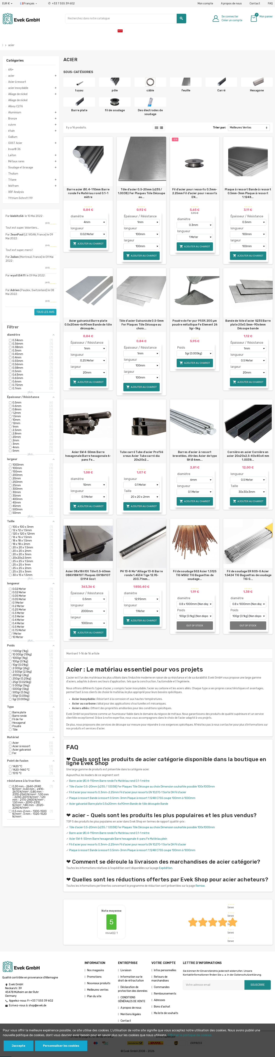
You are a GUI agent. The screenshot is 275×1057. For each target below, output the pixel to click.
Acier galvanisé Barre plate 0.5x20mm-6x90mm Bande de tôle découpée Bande (118, 803)
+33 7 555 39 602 (61, 3)
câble (150, 90)
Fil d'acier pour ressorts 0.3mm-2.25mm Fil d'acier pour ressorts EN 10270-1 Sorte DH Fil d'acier (127, 792)
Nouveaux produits (98, 983)
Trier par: (219, 127)
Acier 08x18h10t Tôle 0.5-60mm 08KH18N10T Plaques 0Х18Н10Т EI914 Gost (88, 575)
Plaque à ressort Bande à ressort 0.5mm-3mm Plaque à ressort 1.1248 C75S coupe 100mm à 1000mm (132, 798)
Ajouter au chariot (88, 243)
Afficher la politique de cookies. (190, 1035)
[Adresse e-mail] (213, 985)
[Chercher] (125, 18)
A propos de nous (231, 3)
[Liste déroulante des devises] (7, 4)
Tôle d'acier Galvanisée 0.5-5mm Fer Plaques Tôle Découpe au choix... (141, 324)
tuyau (79, 90)
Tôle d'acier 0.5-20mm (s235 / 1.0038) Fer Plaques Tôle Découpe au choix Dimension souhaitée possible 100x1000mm (142, 786)
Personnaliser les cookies (61, 1045)
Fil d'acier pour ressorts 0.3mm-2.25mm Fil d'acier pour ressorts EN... (194, 193)
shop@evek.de (37, 1005)
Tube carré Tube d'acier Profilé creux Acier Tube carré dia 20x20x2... (141, 456)
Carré (221, 90)
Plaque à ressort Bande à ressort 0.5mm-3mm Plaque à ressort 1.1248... (248, 193)
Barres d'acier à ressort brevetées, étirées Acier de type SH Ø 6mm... (195, 456)
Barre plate (79, 110)
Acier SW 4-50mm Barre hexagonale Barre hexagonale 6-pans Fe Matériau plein (118, 838)
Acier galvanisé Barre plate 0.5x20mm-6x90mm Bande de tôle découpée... (88, 324)
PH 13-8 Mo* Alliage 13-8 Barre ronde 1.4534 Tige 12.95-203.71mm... (141, 575)
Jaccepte (18, 1045)
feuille (185, 90)
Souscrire (258, 984)
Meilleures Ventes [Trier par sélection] (240, 127)
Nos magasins (95, 970)
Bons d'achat (162, 1006)
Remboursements (165, 993)
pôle (115, 90)
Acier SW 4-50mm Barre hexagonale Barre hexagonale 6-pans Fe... (88, 456)
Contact (255, 3)
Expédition (165, 868)
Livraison (126, 970)
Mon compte (205, 3)
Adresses (159, 1000)
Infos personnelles (165, 970)
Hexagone (257, 90)
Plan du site (94, 996)
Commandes (162, 987)
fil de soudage (115, 110)
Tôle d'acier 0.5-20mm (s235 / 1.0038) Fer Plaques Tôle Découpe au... (141, 193)
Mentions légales (131, 1014)
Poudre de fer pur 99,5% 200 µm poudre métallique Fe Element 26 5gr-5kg (195, 324)
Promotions (94, 976)
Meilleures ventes (97, 989)
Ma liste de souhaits (166, 1013)
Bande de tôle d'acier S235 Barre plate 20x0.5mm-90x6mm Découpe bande (248, 324)
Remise (200, 885)
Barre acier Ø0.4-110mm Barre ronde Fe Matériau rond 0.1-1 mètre (88, 193)
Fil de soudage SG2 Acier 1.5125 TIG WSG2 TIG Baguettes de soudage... (194, 575)
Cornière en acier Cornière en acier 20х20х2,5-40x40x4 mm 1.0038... (248, 456)
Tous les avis (45, 312)
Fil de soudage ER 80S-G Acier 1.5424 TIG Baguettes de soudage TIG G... (248, 575)
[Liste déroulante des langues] (29, 4)
